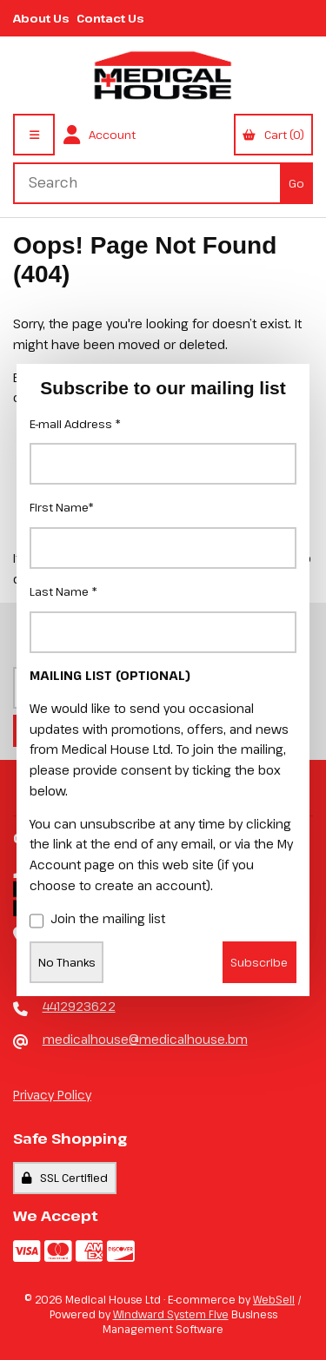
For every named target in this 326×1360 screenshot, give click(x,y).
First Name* (62, 507)
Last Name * (63, 591)
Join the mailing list (97, 919)
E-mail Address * (75, 424)
